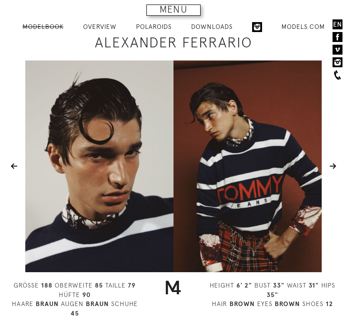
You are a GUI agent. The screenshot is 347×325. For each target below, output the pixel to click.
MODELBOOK (43, 27)
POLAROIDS (154, 27)
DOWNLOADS (212, 27)
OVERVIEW (100, 27)
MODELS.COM (303, 27)
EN (337, 24)
